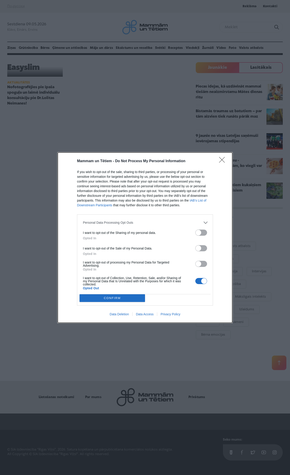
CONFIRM (112, 298)
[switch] (201, 233)
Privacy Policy (170, 314)
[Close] (223, 161)
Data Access (145, 314)
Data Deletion (119, 314)
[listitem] (145, 222)
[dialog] (145, 237)
